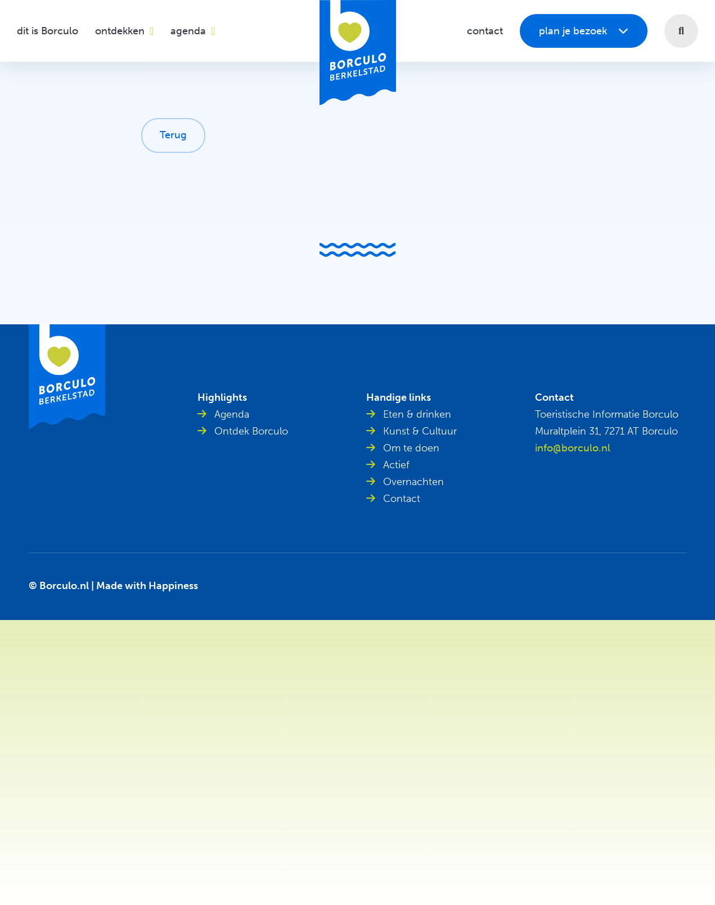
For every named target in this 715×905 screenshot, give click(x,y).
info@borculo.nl (572, 448)
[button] (681, 31)
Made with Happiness (147, 586)
